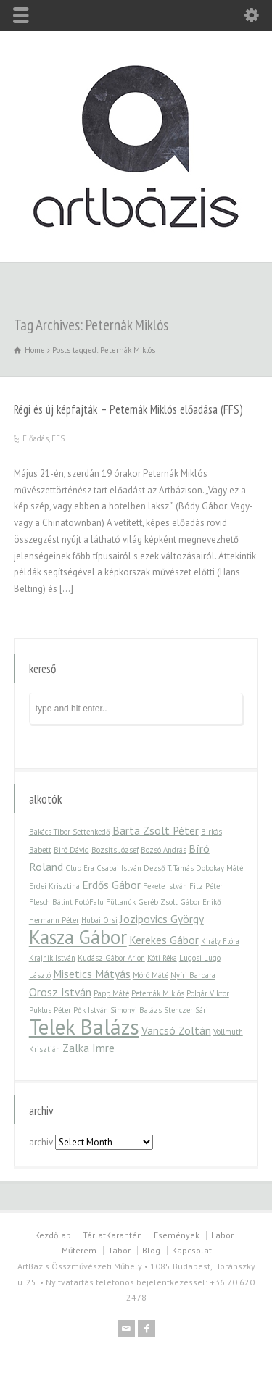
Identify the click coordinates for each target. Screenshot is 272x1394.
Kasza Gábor (78, 937)
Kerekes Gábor (164, 939)
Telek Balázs (84, 1026)
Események (176, 1235)
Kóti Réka (162, 958)
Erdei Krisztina (54, 886)
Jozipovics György (162, 918)
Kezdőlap (53, 1235)
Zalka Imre (88, 1047)
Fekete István (165, 886)
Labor (222, 1235)
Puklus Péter (50, 1010)
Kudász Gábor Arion (111, 958)
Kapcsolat (192, 1250)
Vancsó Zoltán (176, 1030)
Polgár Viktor (207, 993)
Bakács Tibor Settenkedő (69, 832)
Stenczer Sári (186, 1010)
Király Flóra (220, 941)
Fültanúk (121, 902)
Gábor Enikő (200, 902)
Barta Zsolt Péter (155, 830)
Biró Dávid (71, 850)
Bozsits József (115, 850)
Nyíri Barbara (192, 975)
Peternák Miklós (157, 993)
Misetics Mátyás (92, 974)
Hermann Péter (54, 920)
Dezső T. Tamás (169, 868)
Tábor (119, 1250)
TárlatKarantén (112, 1235)
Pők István (90, 1010)
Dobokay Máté (219, 868)
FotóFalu (89, 902)
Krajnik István (52, 958)
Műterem (79, 1250)
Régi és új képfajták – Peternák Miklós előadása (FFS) (128, 409)
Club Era (79, 868)
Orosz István (60, 992)
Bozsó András (163, 850)
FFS (58, 438)
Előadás (35, 438)
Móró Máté (150, 975)
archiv (41, 1142)
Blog (151, 1250)
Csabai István (118, 868)
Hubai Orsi (99, 920)
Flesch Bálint (51, 902)
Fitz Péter (206, 886)
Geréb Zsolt (158, 902)
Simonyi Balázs (136, 1010)
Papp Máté (111, 993)
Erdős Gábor (111, 884)
